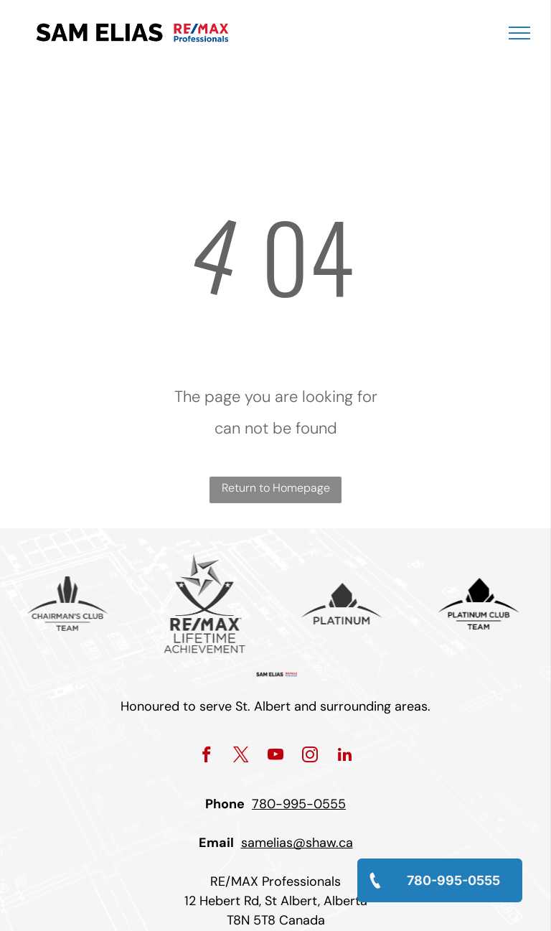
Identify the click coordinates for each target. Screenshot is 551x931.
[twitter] (241, 756)
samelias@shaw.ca (297, 842)
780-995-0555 (299, 804)
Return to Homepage (276, 487)
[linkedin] (345, 756)
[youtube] (276, 756)
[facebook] (207, 756)
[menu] (519, 33)
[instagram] (310, 756)
